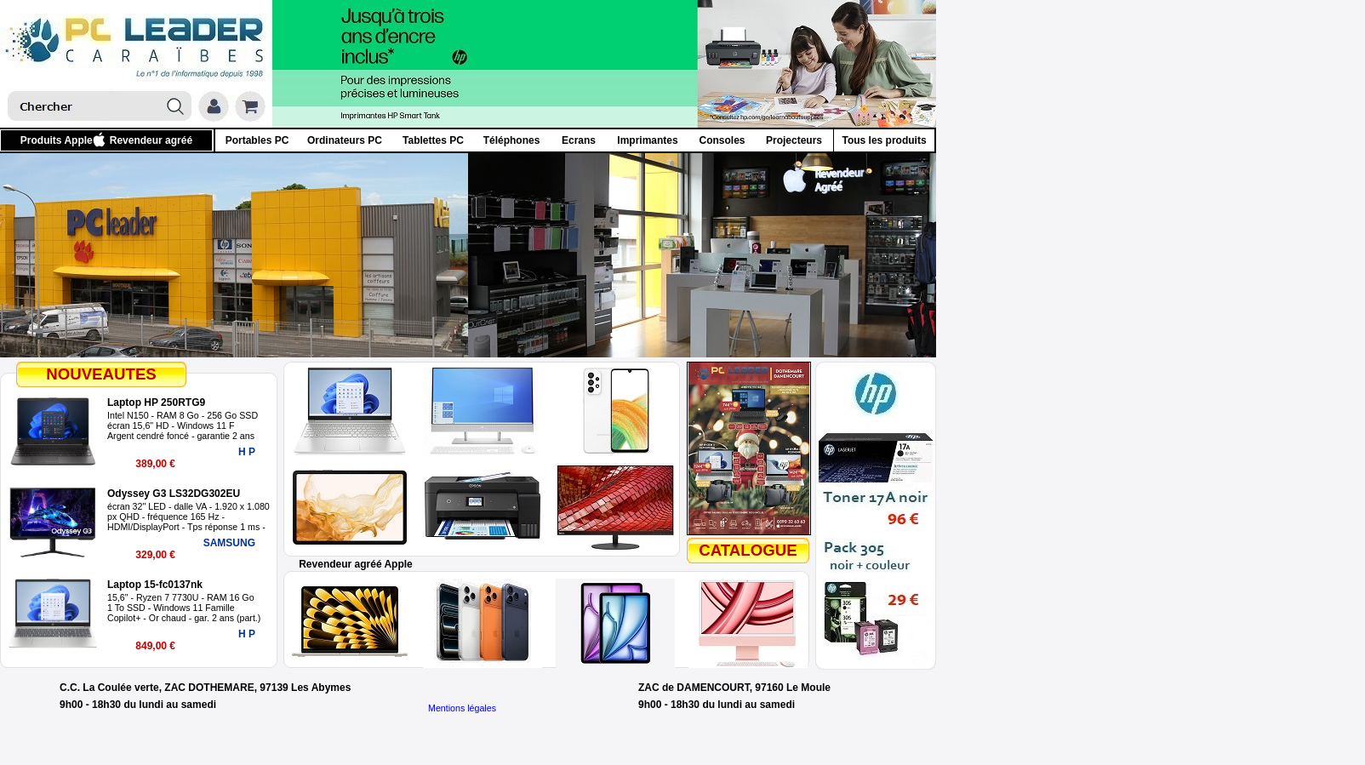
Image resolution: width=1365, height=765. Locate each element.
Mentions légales (462, 708)
